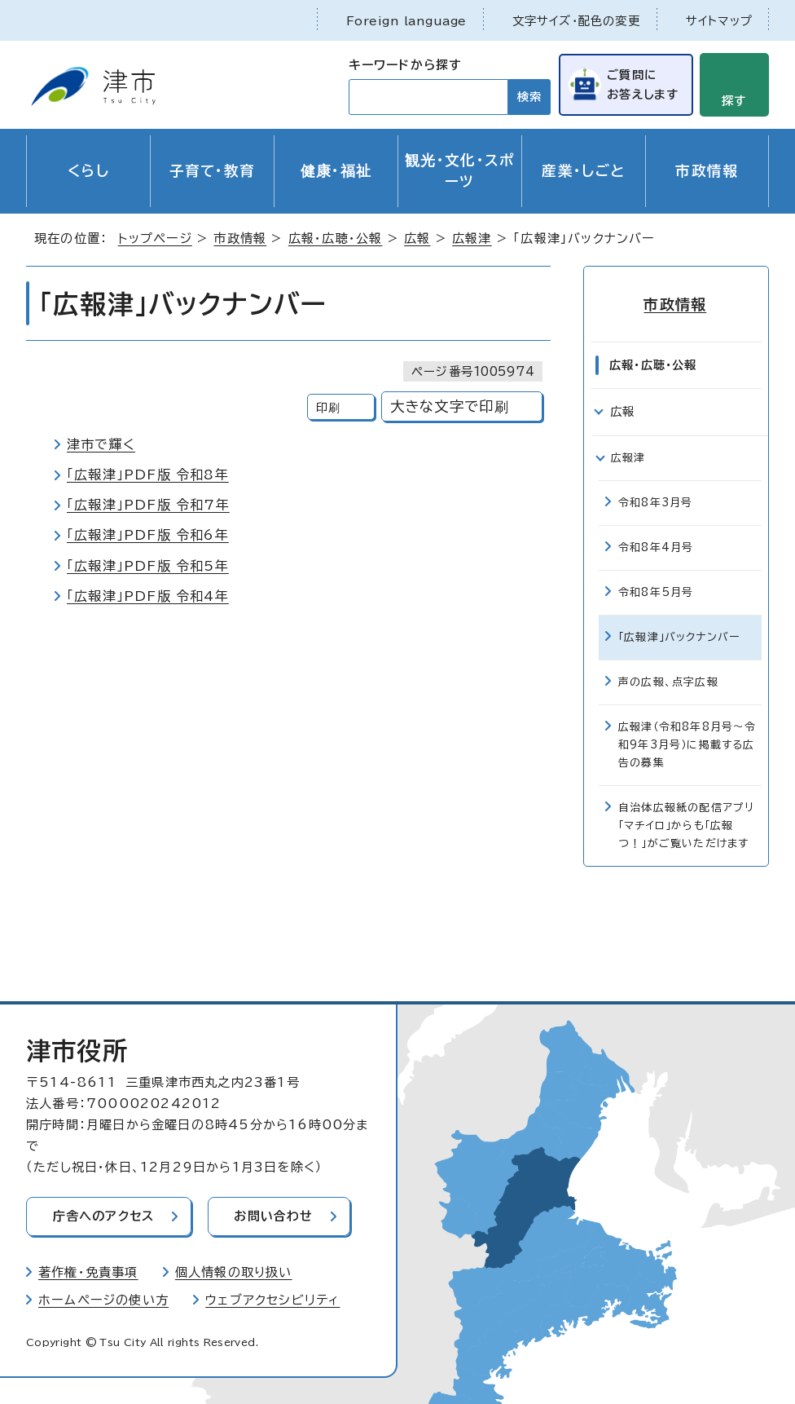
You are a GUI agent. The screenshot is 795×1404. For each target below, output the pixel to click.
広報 (417, 238)
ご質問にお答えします (642, 83)
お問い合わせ (275, 1216)
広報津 (472, 238)
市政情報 (706, 171)
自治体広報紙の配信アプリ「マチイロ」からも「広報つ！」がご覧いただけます (686, 824)
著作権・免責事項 (88, 1271)
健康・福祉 (336, 171)
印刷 (328, 407)
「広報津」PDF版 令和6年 (148, 534)
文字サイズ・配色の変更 (576, 21)
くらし (88, 171)
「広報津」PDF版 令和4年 (148, 596)
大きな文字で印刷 (450, 406)
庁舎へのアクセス (104, 1216)
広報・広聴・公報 (335, 238)
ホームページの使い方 (103, 1299)
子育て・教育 (212, 171)
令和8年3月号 (655, 502)
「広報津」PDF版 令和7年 (148, 504)
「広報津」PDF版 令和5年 (148, 565)
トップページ (155, 238)
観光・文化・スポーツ (460, 170)
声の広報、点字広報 (668, 681)
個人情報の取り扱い (233, 1271)
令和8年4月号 (655, 546)
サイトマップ (719, 21)
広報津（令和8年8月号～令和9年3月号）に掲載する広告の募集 (687, 744)
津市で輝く (101, 444)
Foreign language (406, 21)
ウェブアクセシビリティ (272, 1299)
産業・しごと (583, 171)
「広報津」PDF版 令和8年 (148, 474)
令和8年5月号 (655, 591)
